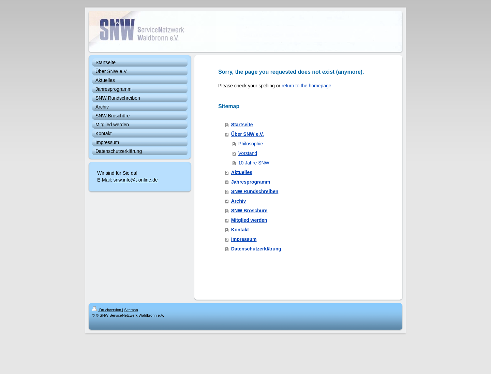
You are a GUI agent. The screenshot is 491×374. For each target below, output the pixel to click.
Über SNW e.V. (247, 134)
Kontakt (240, 229)
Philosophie (250, 143)
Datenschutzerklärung (256, 248)
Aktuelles (241, 172)
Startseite (242, 124)
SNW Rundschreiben (254, 191)
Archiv (238, 201)
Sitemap (131, 310)
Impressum (244, 239)
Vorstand (247, 153)
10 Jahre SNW (253, 163)
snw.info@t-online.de (135, 180)
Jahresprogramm (250, 182)
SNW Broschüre (249, 210)
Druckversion (107, 310)
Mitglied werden (249, 220)
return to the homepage (306, 85)
